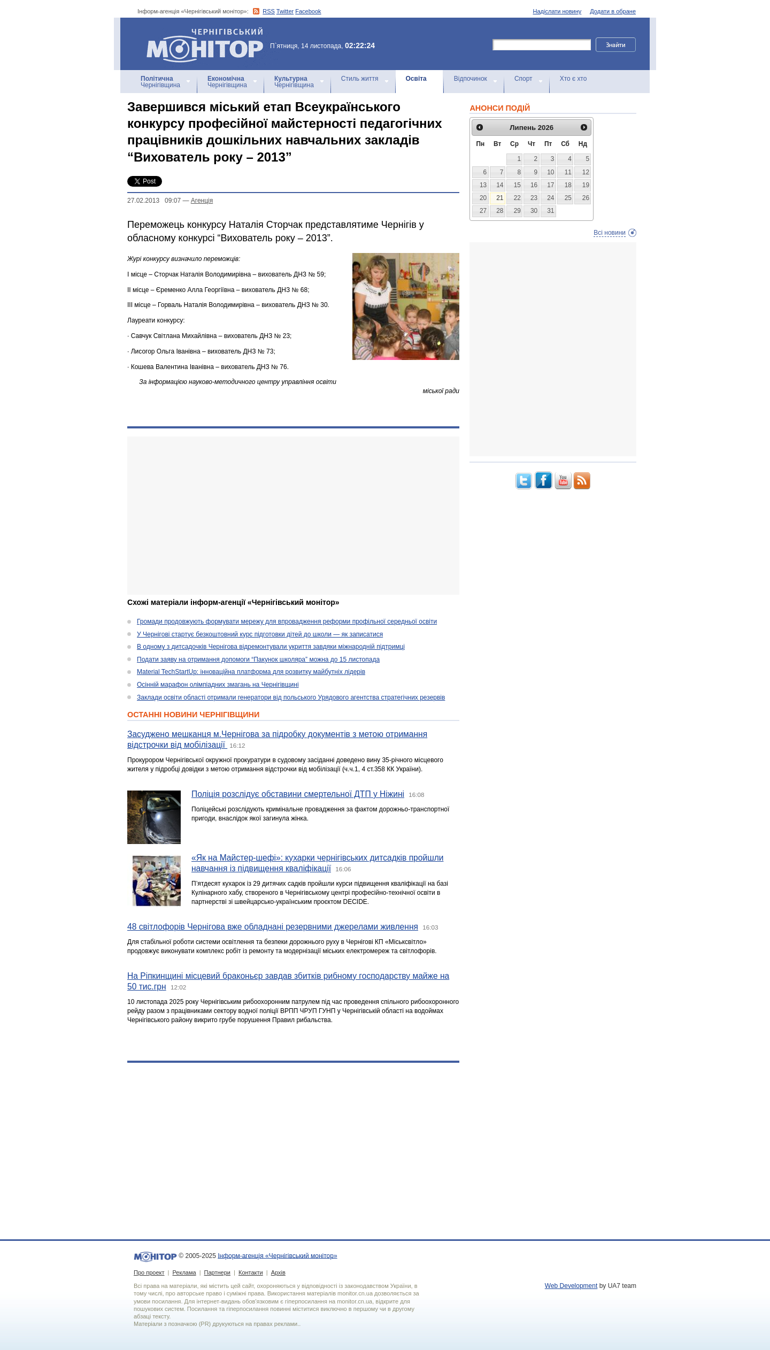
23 (533, 198)
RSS (269, 11)
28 (499, 210)
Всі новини (610, 232)
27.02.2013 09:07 (154, 200)
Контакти (250, 1272)
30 (533, 210)
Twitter (285, 11)
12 (585, 172)
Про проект (149, 1272)
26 (585, 198)
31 (550, 210)
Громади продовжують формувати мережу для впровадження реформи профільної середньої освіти (287, 621)
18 (568, 185)
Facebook (308, 11)
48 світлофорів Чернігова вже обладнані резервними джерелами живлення (272, 926)
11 (568, 172)
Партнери (217, 1272)
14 (499, 185)
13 (483, 185)
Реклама (184, 1272)
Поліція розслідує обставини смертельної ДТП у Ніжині (297, 794)
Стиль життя (360, 78)
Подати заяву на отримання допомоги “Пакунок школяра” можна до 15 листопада (258, 659)
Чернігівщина (160, 82)
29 (517, 210)
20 (483, 198)
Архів (278, 1272)
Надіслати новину (557, 11)
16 (533, 185)
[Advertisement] (293, 515)
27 (483, 210)
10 (550, 172)
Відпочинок (470, 78)
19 (585, 185)
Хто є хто (573, 78)
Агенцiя (202, 200)
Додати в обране (613, 11)
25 (568, 198)
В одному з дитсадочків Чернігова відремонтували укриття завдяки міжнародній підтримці (271, 646)
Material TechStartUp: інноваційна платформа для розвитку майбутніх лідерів (251, 672)
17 (550, 185)
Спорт (523, 78)
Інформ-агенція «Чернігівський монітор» (208, 43)
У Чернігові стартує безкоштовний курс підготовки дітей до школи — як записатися (260, 634)
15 (517, 185)
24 (550, 198)
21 (499, 198)
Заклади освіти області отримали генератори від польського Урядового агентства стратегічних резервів (291, 697)
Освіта (416, 78)
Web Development (571, 1286)
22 (517, 198)
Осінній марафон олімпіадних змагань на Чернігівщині (218, 684)
